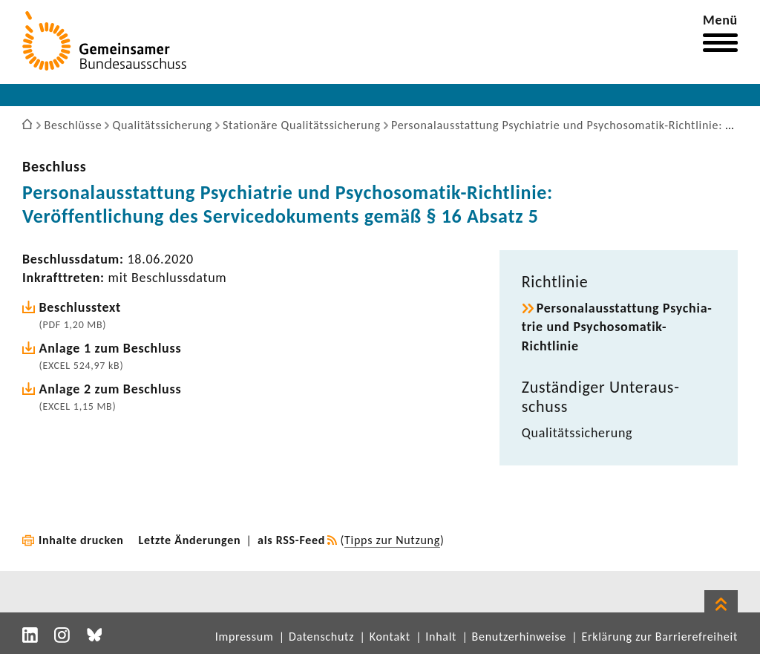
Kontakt (390, 637)
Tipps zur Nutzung (392, 540)
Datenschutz (321, 637)
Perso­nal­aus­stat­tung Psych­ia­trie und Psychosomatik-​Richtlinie (617, 326)
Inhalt (440, 637)
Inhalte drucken (81, 540)
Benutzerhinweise (519, 637)
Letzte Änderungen (190, 540)
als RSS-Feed (291, 540)
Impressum (244, 637)
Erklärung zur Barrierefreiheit (659, 637)
